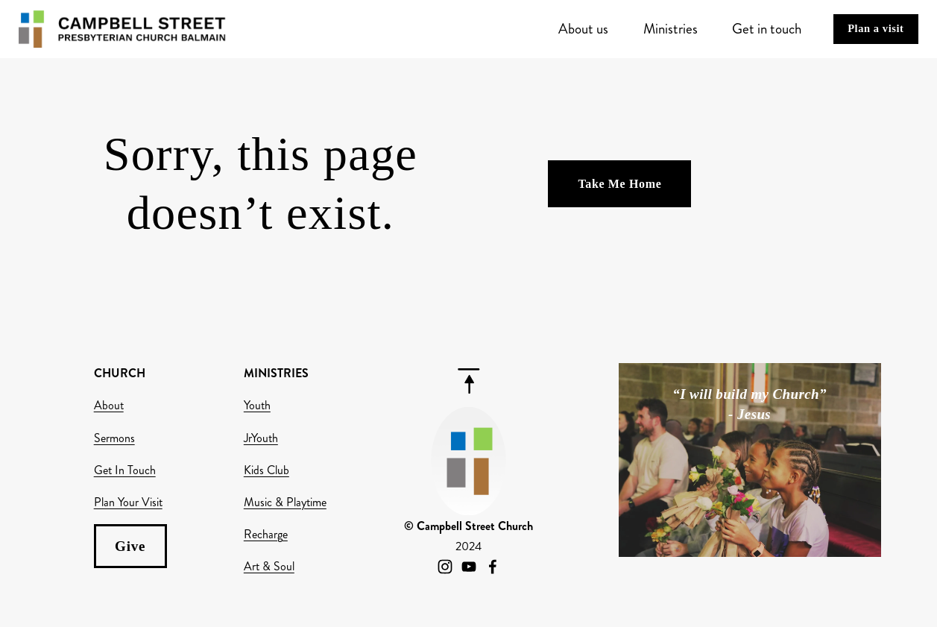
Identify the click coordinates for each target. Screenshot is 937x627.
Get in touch (766, 29)
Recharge (266, 534)
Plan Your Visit (128, 502)
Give (130, 546)
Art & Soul (269, 566)
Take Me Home (619, 183)
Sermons (114, 438)
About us (583, 29)
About (109, 405)
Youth (257, 405)
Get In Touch (125, 470)
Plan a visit (875, 28)
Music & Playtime (285, 502)
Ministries (670, 29)
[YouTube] (468, 566)
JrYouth (261, 438)
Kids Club (266, 470)
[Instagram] (445, 566)
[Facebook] (492, 566)
